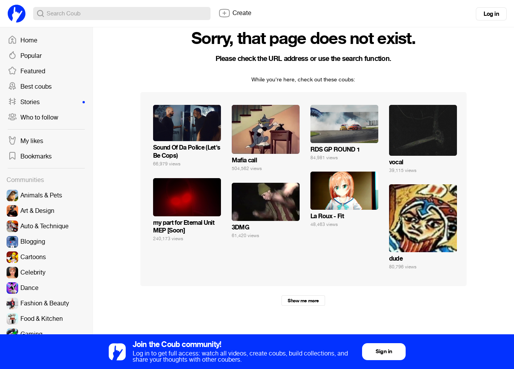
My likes (25, 141)
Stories (46, 102)
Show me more (303, 301)
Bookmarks (30, 156)
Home (22, 40)
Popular (25, 56)
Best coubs (30, 86)
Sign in (384, 351)
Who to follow (33, 117)
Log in (491, 14)
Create (234, 13)
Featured (26, 71)
